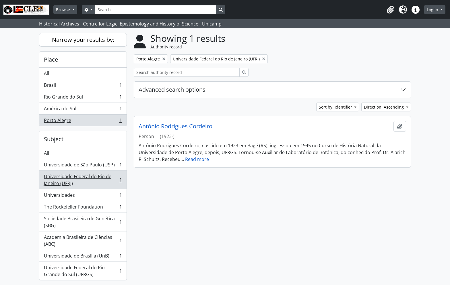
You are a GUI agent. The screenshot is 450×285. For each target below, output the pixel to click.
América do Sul (83, 110)
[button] (390, 9)
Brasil (83, 86)
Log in (433, 9)
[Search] (155, 9)
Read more (197, 159)
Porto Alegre (83, 121)
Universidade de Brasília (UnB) (83, 257)
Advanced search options (172, 89)
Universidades (83, 196)
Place (51, 59)
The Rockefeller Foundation (83, 208)
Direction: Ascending (384, 107)
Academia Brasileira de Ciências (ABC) (83, 240)
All (46, 73)
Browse (63, 9)
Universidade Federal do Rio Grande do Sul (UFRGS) (83, 271)
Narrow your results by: (83, 40)
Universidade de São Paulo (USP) (83, 166)
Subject (53, 139)
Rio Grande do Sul (83, 98)
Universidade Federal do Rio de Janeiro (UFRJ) (83, 179)
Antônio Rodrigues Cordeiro (175, 126)
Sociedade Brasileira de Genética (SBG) (83, 222)
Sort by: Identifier (336, 107)
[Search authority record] (187, 72)
